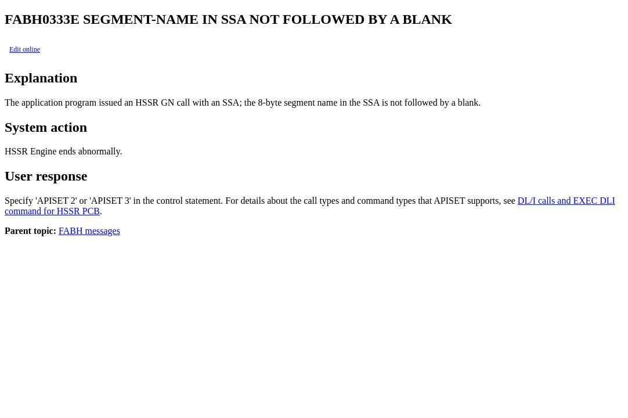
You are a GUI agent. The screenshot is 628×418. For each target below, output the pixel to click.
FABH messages (89, 231)
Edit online (24, 49)
